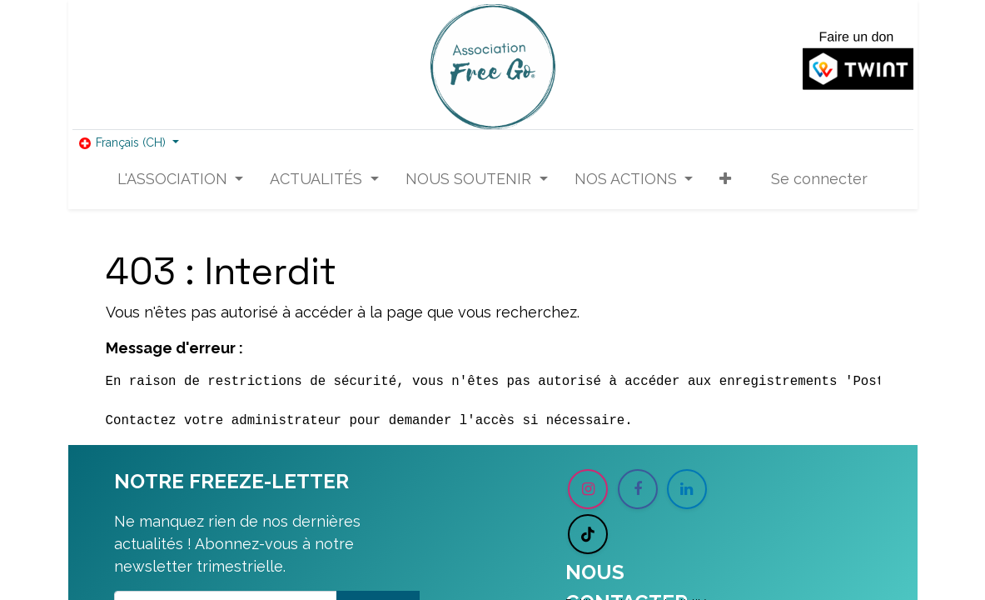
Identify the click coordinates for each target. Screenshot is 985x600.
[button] (725, 179)
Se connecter (819, 179)
